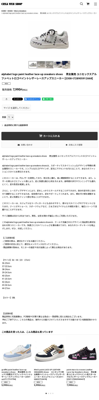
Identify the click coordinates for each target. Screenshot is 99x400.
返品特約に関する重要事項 (15, 125)
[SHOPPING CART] (88, 4)
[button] (81, 4)
